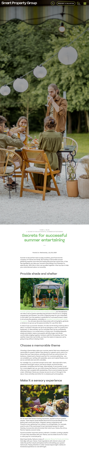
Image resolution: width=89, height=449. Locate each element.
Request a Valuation (66, 3)
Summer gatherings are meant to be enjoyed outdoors (37, 312)
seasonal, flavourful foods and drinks (56, 439)
